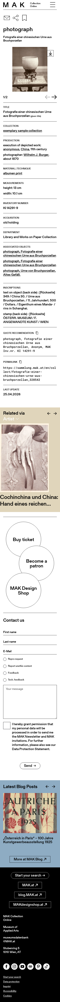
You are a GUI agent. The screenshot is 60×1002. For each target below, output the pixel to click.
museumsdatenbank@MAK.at (15, 939)
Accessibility (9, 991)
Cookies (7, 995)
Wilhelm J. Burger (36, 155)
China (25, 149)
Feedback (13, 673)
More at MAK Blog (30, 859)
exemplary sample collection (22, 131)
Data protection (11, 981)
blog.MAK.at (30, 894)
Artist (8, 419)
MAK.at (30, 885)
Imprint (7, 986)
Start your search (30, 875)
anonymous (11, 149)
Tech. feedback (16, 679)
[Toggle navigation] (52, 4)
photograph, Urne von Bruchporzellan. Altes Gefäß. (29, 273)
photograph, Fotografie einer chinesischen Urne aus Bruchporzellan (29, 254)
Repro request (15, 659)
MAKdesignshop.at (30, 904)
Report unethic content (20, 666)
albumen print (12, 173)
